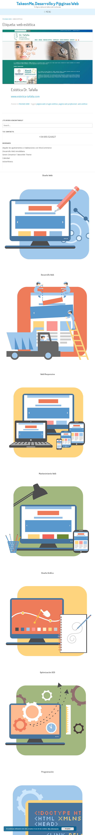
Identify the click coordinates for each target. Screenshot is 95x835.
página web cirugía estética (47, 104)
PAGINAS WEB (24, 104)
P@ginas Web (67, 3)
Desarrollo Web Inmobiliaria (13, 151)
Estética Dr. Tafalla (24, 89)
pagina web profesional (68, 104)
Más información (53, 829)
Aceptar (67, 829)
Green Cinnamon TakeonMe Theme (16, 154)
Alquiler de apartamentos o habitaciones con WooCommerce (27, 148)
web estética (82, 104)
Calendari (6, 158)
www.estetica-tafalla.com (25, 96)
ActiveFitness (7, 161)
